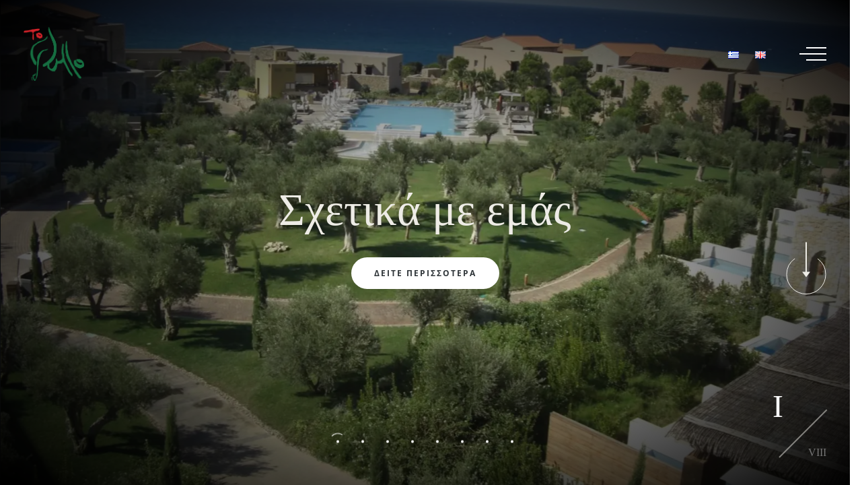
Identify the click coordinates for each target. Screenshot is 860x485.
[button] (338, 442)
